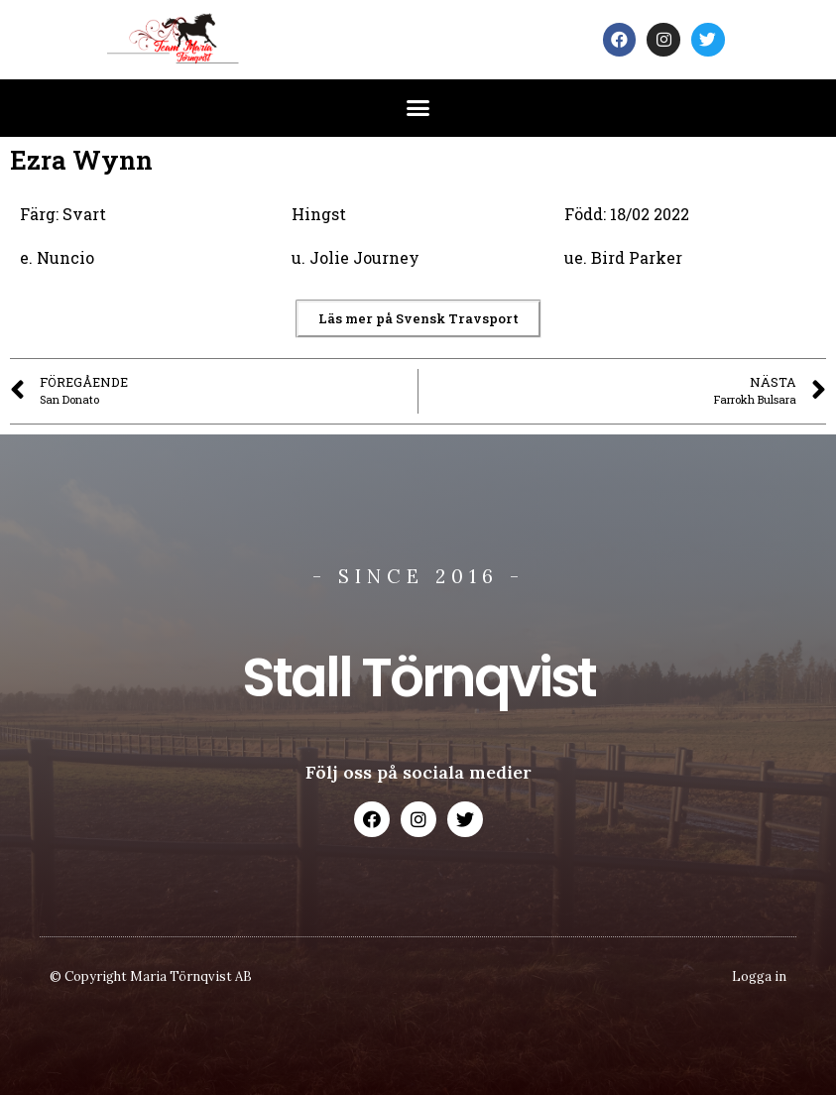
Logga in (759, 976)
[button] (418, 108)
